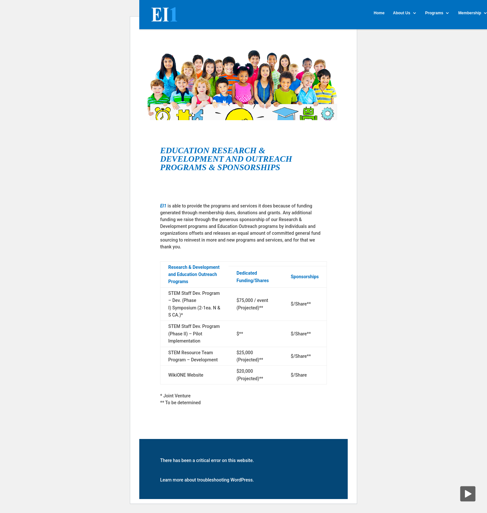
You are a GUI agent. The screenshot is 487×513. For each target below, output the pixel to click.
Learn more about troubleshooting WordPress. (207, 479)
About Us (401, 13)
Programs (434, 13)
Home (379, 13)
